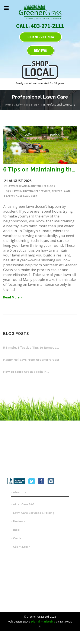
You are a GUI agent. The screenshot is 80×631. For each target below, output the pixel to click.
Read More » (12, 297)
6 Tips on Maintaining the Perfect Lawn (40, 169)
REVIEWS (40, 50)
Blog (15, 529)
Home (9, 104)
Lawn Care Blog (27, 104)
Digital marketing (43, 621)
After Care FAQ (23, 504)
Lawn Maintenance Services (31, 191)
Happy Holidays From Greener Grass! (31, 360)
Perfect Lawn (61, 191)
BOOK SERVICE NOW (40, 37)
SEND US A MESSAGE (40, 596)
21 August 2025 (18, 180)
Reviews (18, 521)
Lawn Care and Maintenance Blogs (31, 186)
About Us (18, 492)
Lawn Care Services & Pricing (32, 512)
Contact (18, 538)
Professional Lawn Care (20, 196)
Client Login (20, 546)
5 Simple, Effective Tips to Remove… (31, 347)
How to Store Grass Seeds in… (26, 372)
